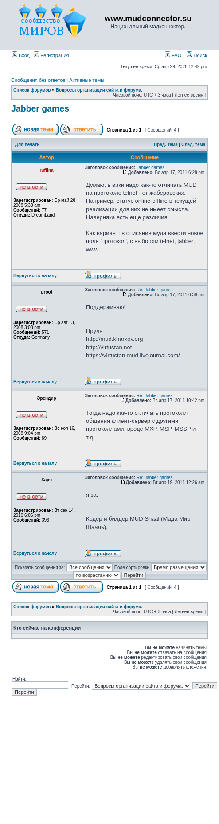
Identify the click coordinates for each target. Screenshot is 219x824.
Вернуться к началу (35, 275)
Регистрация (51, 55)
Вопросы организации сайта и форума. (99, 90)
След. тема (193, 144)
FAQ (173, 55)
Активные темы (86, 80)
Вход (21, 55)
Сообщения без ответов (38, 80)
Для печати (27, 144)
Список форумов (32, 90)
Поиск (197, 55)
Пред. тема (166, 144)
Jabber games (40, 108)
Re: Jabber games (155, 289)
